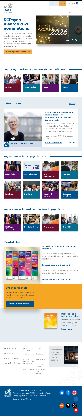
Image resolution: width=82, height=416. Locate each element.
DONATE (62, 3)
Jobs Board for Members (28, 368)
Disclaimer (40, 360)
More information (53, 142)
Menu (73, 12)
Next (72, 40)
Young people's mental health (56, 279)
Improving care (11, 358)
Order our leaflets (20, 303)
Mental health (11, 348)
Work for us (28, 355)
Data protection (40, 354)
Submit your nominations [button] (18, 52)
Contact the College (28, 349)
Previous (67, 40)
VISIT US (75, 365)
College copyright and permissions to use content (41, 369)
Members (8, 353)
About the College (13, 363)
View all (72, 104)
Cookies (39, 348)
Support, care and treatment (56, 265)
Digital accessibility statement (28, 361)
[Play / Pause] (76, 40)
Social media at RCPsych (22, 399)
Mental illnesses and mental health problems (59, 247)
